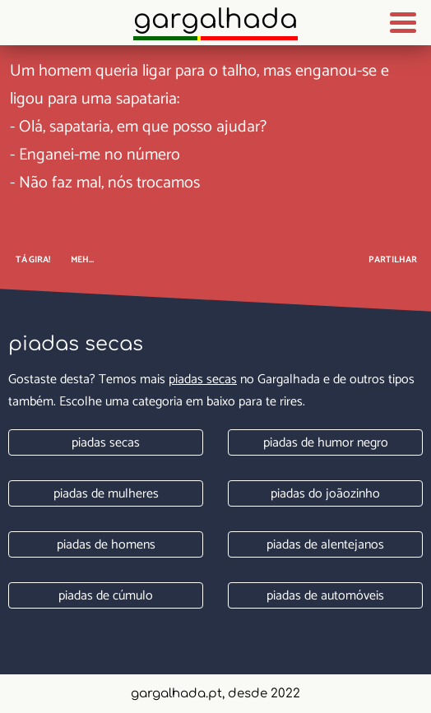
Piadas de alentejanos (325, 545)
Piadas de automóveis (325, 596)
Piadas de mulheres (106, 494)
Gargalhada (215, 19)
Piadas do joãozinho (325, 494)
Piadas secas (203, 379)
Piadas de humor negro (325, 443)
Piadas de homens (106, 545)
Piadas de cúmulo (105, 596)
